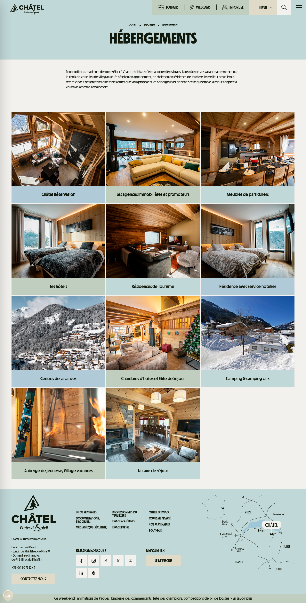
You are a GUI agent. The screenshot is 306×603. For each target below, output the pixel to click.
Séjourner (149, 25)
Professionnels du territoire (124, 514)
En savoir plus (242, 598)
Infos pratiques (86, 512)
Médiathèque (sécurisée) (92, 527)
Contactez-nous (33, 578)
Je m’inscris (163, 560)
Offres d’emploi (159, 512)
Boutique (155, 530)
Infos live (233, 7)
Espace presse (120, 527)
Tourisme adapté (160, 518)
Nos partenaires (159, 524)
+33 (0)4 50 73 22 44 (23, 567)
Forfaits (168, 7)
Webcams (200, 7)
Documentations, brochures (88, 520)
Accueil (132, 25)
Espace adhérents (123, 521)
